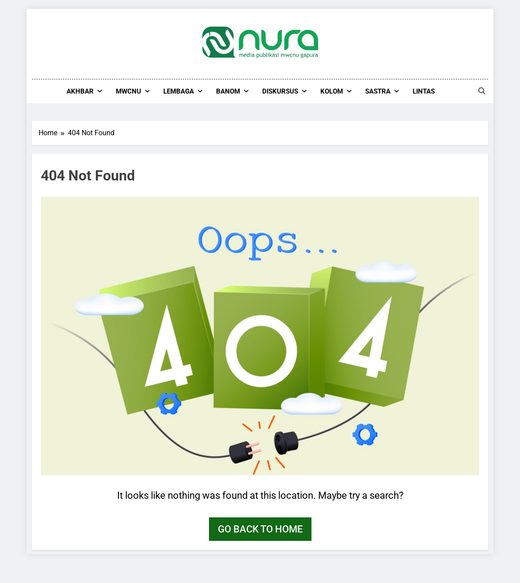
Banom (228, 91)
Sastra (377, 91)
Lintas (424, 91)
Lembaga (178, 91)
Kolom (331, 91)
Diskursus (280, 91)
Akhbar (80, 91)
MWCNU (128, 91)
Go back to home (260, 529)
